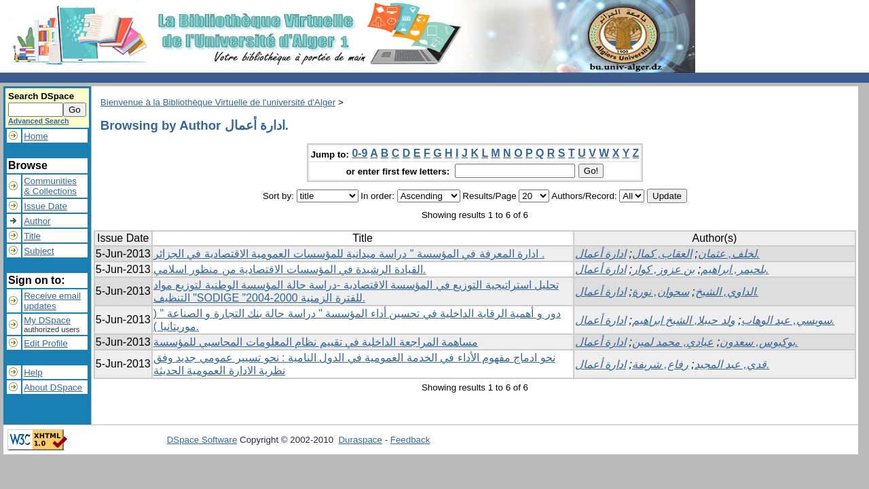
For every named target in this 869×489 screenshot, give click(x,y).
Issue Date (45, 206)
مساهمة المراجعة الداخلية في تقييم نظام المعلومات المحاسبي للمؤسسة (316, 342)
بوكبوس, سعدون (757, 342)
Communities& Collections (50, 186)
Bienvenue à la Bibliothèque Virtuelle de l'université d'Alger (217, 102)
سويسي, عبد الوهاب (786, 320)
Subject (39, 251)
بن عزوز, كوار (663, 269)
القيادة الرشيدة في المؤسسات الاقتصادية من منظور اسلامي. (289, 269)
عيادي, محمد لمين (673, 342)
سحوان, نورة (660, 291)
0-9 (359, 153)
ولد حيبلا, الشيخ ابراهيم (683, 320)
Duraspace (360, 440)
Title (32, 236)
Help (33, 372)
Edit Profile (45, 343)
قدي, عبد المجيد (730, 364)
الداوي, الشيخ (725, 291)
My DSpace (47, 320)
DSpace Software (202, 440)
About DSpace (53, 387)
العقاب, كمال (662, 253)
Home (36, 136)
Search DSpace (41, 96)
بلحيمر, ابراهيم (733, 269)
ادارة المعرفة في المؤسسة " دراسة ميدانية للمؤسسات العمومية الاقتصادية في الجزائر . (348, 253)
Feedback (410, 440)
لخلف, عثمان (727, 253)
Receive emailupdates (52, 301)
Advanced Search (38, 121)
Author (37, 221)
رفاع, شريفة (660, 364)
